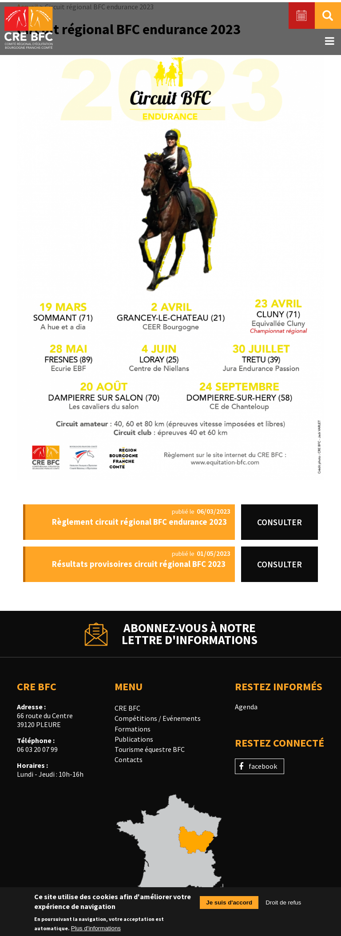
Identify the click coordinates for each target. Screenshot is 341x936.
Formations (133, 728)
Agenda (246, 706)
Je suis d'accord (229, 906)
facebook (263, 766)
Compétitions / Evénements (158, 718)
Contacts (129, 759)
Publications (134, 739)
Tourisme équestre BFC (150, 749)
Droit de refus (283, 906)
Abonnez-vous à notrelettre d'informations (190, 634)
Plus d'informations (96, 931)
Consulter (279, 522)
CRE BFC (127, 708)
